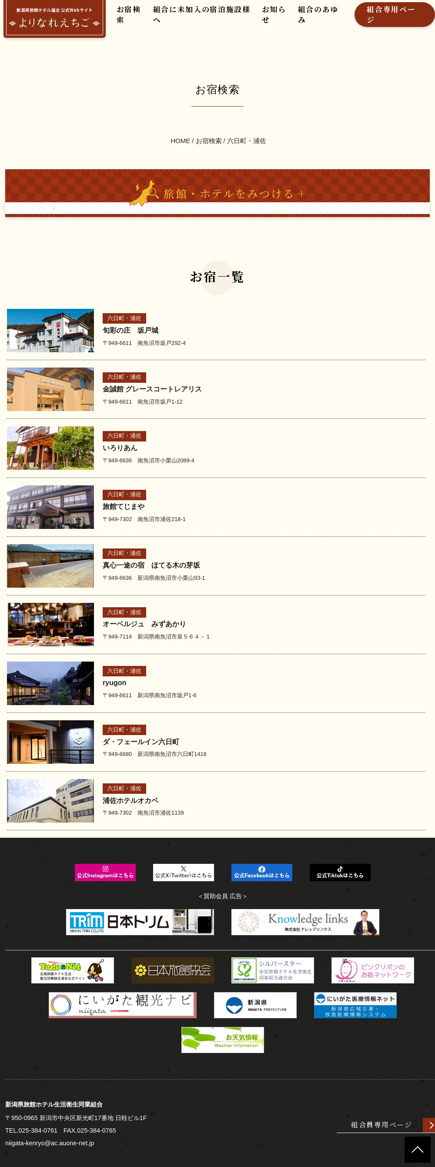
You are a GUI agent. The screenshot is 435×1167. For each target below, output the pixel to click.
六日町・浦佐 (246, 128)
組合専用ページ (366, 20)
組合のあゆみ (298, 20)
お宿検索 (127, 20)
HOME (181, 128)
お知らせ (258, 20)
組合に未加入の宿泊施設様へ (193, 20)
